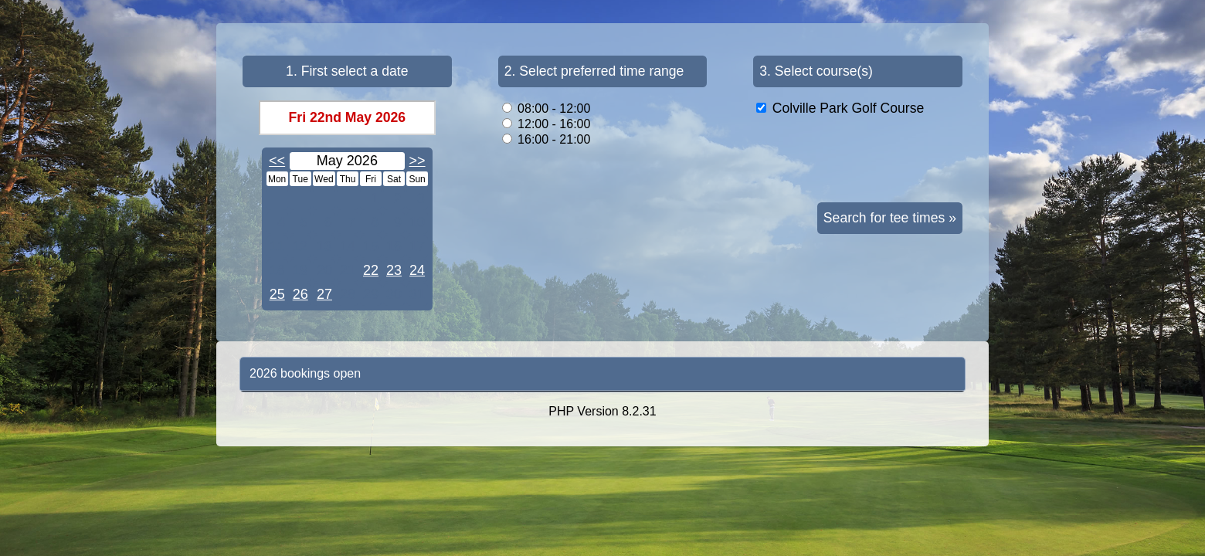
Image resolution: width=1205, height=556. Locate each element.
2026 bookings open (305, 373)
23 (394, 270)
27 (324, 294)
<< (277, 160)
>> (417, 160)
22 (370, 270)
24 (417, 270)
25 (277, 294)
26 (300, 294)
